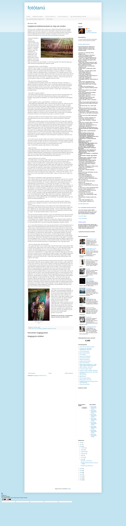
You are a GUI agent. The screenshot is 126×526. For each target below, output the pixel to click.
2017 (81, 444)
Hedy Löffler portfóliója (84, 362)
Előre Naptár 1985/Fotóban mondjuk (94, 416)
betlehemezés (50, 328)
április (82, 455)
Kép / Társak (89, 259)
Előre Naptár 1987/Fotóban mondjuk (94, 423)
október (82, 449)
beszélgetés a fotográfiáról (42, 328)
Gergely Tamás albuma (84, 359)
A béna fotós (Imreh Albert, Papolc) (86, 346)
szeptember (83, 451)
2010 (81, 478)
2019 (81, 442)
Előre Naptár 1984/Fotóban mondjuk (94, 412)
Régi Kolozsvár (82, 376)
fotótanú (36, 7)
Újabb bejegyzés (31, 373)
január (82, 459)
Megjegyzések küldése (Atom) (39, 375)
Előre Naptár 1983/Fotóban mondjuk (94, 408)
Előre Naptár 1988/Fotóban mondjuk (94, 427)
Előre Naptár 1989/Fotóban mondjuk (94, 431)
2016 (81, 446)
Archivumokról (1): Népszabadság (90, 279)
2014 (81, 470)
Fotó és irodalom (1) (50, 16)
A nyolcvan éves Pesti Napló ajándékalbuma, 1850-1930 (85, 349)
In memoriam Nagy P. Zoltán (85, 368)
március (83, 457)
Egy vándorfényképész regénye (78, 16)
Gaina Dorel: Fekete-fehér (85, 356)
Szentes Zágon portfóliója (84, 378)
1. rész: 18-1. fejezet (82, 216)
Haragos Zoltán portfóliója (84, 361)
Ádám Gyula (34, 328)
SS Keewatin (89, 288)
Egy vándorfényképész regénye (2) (35, 19)
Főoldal (28, 16)
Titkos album (49, 19)
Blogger (69, 488)
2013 (81, 472)
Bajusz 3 (88, 297)
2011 (81, 476)
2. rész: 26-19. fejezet (82, 218)
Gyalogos (88, 269)
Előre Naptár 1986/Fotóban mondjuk (94, 419)
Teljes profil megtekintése (91, 32)
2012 (81, 474)
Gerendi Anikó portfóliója (84, 357)
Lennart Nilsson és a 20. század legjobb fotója (91, 249)
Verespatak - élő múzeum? (86, 460)
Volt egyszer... (89, 317)
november (83, 447)
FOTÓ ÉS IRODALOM (83, 44)
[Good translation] (4, 499)
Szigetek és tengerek (37, 16)
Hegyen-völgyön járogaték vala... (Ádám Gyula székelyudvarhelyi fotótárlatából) (88, 365)
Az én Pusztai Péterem (84, 351)
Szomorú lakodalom (90, 307)
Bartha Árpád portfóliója (84, 353)
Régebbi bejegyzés (69, 373)
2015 (81, 468)
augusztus (83, 453)
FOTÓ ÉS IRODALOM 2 (83, 203)
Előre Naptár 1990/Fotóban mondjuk (94, 435)
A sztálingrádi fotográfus (91, 326)
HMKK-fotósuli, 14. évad (91, 239)
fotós (89, 28)
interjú (55, 328)
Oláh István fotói (82, 374)
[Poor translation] (9, 499)
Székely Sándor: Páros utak (85, 379)
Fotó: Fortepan (82, 354)
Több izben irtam (32, 29)
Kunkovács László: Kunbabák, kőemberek (88, 370)
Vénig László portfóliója (84, 384)
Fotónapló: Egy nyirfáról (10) (87, 465)
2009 (81, 479)
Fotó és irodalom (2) (63, 16)
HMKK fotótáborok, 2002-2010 (85, 367)
